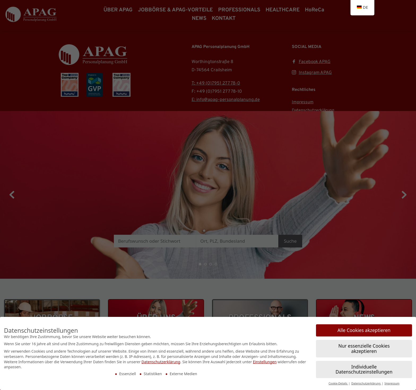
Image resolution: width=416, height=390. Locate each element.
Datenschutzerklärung (160, 340)
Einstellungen (264, 340)
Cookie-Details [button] (338, 362)
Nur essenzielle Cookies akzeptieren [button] (364, 327)
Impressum (391, 362)
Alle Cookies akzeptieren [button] (364, 308)
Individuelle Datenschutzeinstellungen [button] (364, 348)
